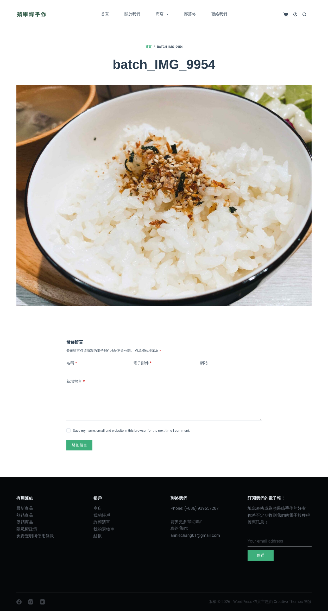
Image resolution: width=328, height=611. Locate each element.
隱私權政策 (26, 529)
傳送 (260, 555)
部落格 (190, 14)
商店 (163, 14)
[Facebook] (19, 601)
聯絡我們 (219, 14)
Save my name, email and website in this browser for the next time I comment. (131, 430)
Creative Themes (288, 601)
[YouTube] (42, 601)
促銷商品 (24, 522)
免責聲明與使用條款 (35, 535)
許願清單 (101, 522)
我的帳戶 (101, 515)
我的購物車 (103, 529)
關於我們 (132, 14)
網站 (204, 363)
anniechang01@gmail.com (195, 535)
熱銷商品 (24, 515)
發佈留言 (79, 445)
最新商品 (24, 508)
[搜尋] (304, 14)
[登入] (295, 14)
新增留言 (75, 381)
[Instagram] (30, 601)
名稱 (71, 363)
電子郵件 (142, 363)
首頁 (105, 14)
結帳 (97, 535)
